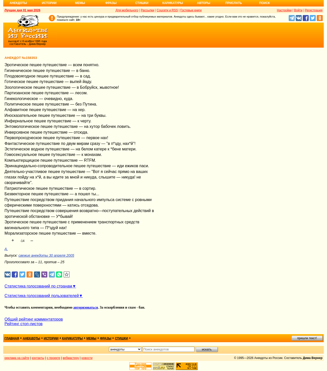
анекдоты (31, 338)
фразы (105, 338)
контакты (38, 358)
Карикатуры (172, 3)
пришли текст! (307, 338)
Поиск (264, 3)
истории (51, 338)
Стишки (141, 3)
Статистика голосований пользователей (42, 296)
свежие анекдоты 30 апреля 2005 (46, 255)
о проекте (53, 358)
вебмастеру (71, 358)
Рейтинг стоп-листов (24, 324)
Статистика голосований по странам (38, 286)
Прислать (233, 3)
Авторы (203, 3)
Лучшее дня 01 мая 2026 (22, 10)
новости (86, 358)
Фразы (110, 3)
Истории (49, 3)
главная (12, 338)
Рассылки (147, 10)
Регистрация (313, 10)
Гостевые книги (191, 10)
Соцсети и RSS (167, 10)
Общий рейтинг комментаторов (34, 319)
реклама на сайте (17, 358)
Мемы (80, 3)
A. (6, 249)
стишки (121, 338)
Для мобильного (127, 10)
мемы (91, 338)
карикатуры (72, 338)
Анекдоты (18, 3)
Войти (298, 10)
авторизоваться (85, 307)
